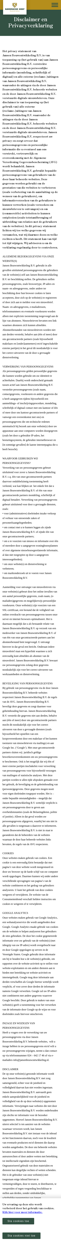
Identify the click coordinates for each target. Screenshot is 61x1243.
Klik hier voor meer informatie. (22, 1212)
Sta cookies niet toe (21, 1235)
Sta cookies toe (18, 1221)
